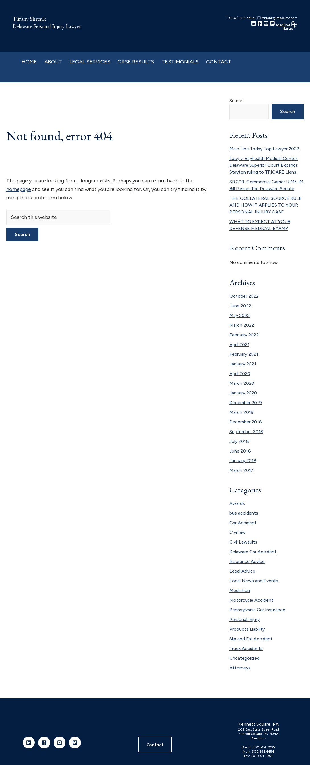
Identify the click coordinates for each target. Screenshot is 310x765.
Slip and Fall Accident (250, 638)
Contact (155, 744)
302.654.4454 (263, 752)
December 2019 (245, 402)
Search (236, 100)
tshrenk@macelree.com (277, 18)
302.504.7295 (263, 747)
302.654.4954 (262, 756)
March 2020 (241, 383)
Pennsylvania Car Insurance (257, 609)
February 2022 (244, 335)
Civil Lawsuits (243, 542)
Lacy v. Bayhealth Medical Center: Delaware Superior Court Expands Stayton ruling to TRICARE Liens (263, 165)
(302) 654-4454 (240, 18)
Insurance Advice (247, 561)
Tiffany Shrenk (29, 18)
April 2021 (239, 344)
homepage (18, 189)
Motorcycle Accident (251, 600)
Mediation (239, 590)
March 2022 (241, 325)
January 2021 (242, 364)
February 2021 (243, 354)
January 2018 (242, 460)
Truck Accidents (246, 648)
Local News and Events (253, 580)
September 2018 (246, 431)
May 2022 (239, 315)
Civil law (237, 532)
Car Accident (242, 522)
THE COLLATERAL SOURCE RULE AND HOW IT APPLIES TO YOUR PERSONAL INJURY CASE (265, 205)
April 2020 (239, 373)
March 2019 (241, 412)
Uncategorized (244, 658)
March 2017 (241, 470)
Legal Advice (242, 571)
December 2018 (245, 422)
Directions (258, 738)
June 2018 (240, 451)
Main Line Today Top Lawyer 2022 (264, 148)
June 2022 (240, 306)
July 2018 (239, 441)
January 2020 (243, 393)
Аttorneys (240, 668)
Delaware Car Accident (252, 551)
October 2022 (244, 296)
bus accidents (243, 513)
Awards (237, 503)
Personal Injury (244, 619)
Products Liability (247, 629)
